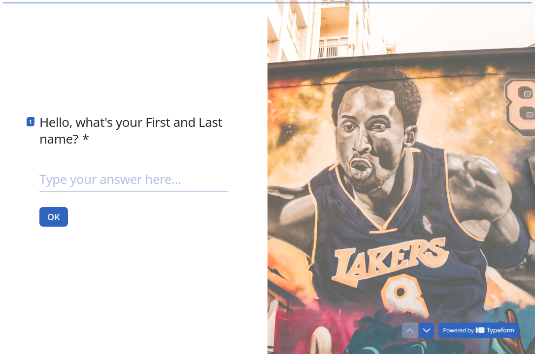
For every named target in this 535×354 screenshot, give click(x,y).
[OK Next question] (53, 216)
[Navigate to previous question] (410, 330)
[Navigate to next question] (427, 330)
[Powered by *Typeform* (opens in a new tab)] (478, 330)
